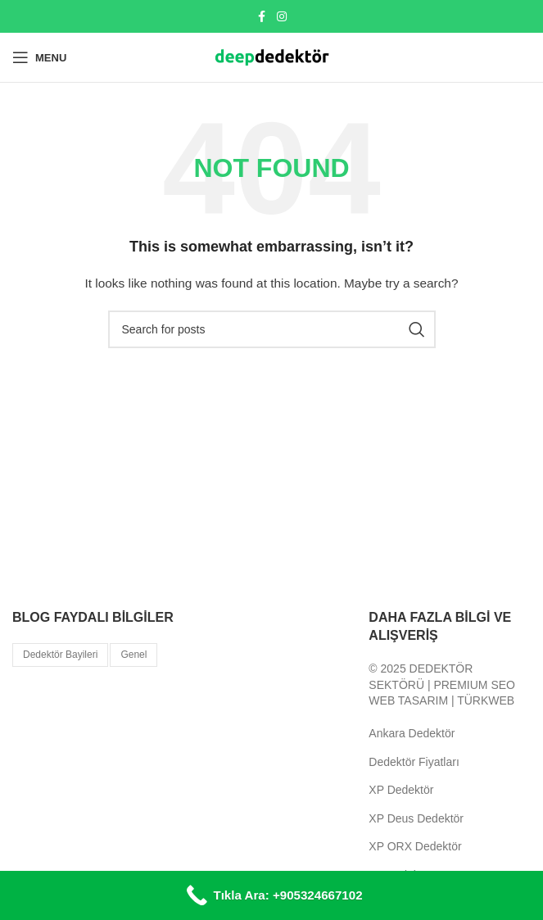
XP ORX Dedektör (415, 846)
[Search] (272, 329)
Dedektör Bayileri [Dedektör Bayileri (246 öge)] (60, 654)
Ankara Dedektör (412, 733)
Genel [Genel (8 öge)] (133, 654)
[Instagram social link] (282, 17)
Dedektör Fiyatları (414, 761)
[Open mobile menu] (39, 57)
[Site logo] (272, 56)
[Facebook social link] (262, 17)
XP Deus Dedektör (416, 818)
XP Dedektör (401, 789)
